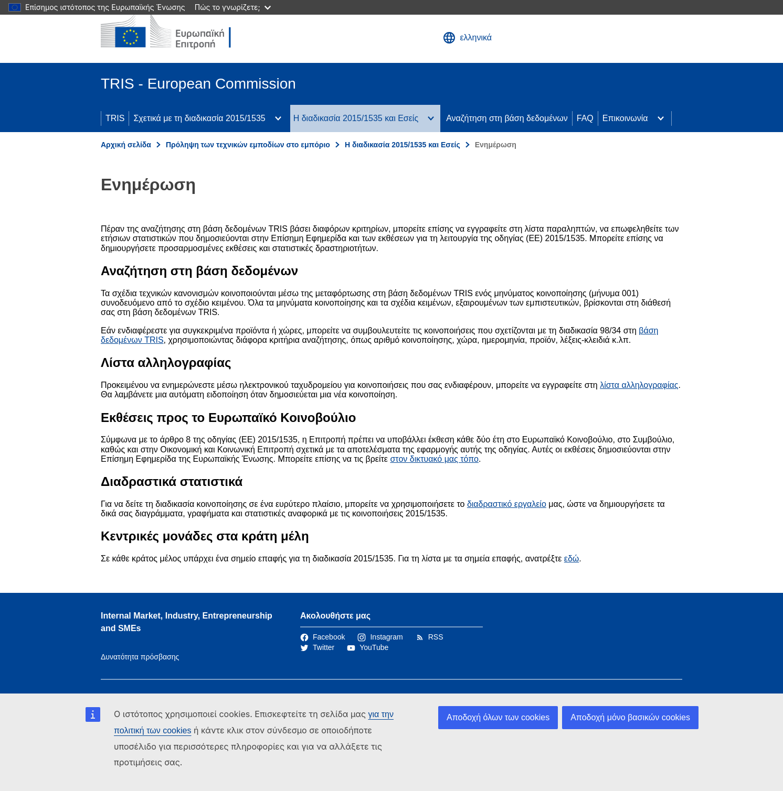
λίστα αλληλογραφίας (639, 385)
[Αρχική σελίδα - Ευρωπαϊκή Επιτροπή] (177, 31)
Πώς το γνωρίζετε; (233, 7)
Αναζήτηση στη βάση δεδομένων (507, 118)
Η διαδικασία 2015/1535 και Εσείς (355, 118)
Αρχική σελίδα (126, 144)
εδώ (571, 558)
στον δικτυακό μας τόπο (434, 458)
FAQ (585, 118)
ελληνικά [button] (467, 37)
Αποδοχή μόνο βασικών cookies (630, 717)
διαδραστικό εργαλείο (506, 504)
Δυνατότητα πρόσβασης (140, 657)
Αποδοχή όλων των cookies (498, 717)
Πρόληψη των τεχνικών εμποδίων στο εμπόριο (248, 144)
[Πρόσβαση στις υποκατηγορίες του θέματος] (278, 118)
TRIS (114, 118)
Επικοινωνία (625, 118)
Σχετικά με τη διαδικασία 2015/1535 (199, 118)
